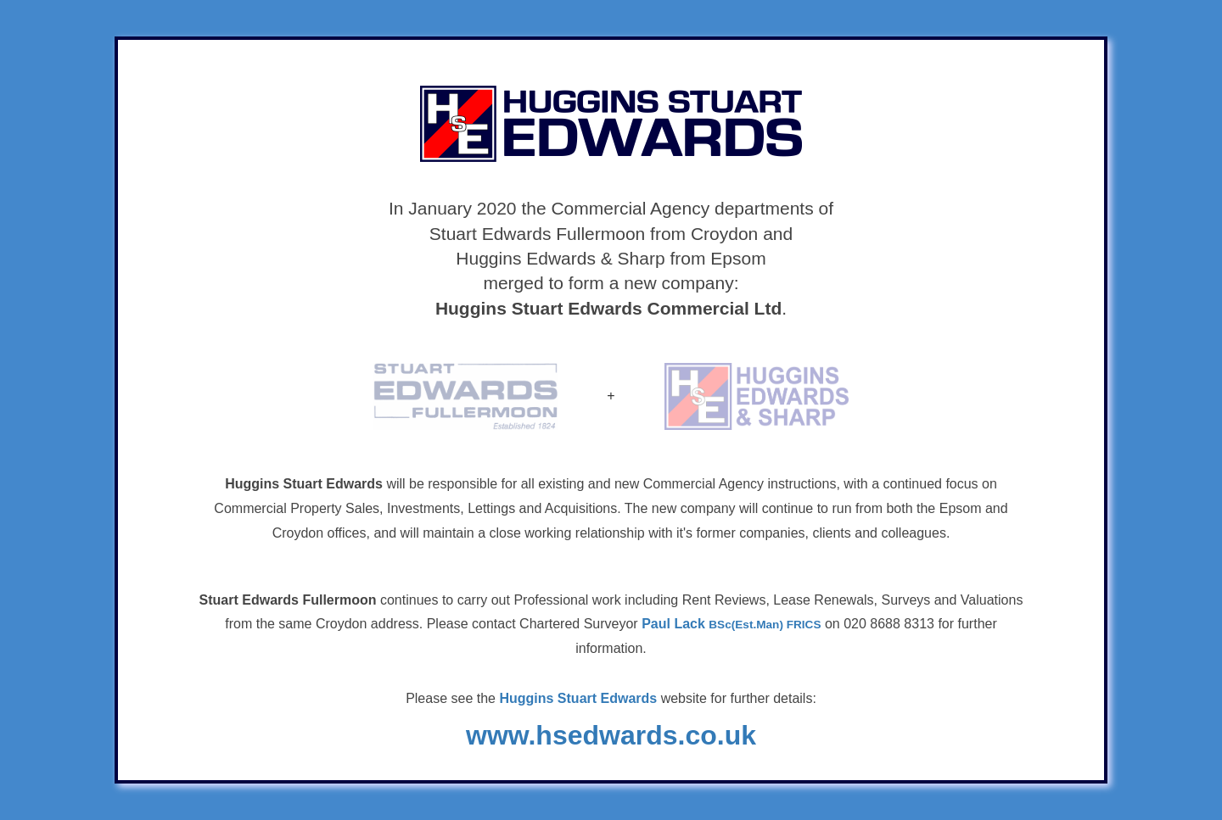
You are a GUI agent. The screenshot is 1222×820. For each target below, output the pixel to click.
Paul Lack (731, 623)
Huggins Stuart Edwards (578, 698)
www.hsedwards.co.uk (611, 735)
